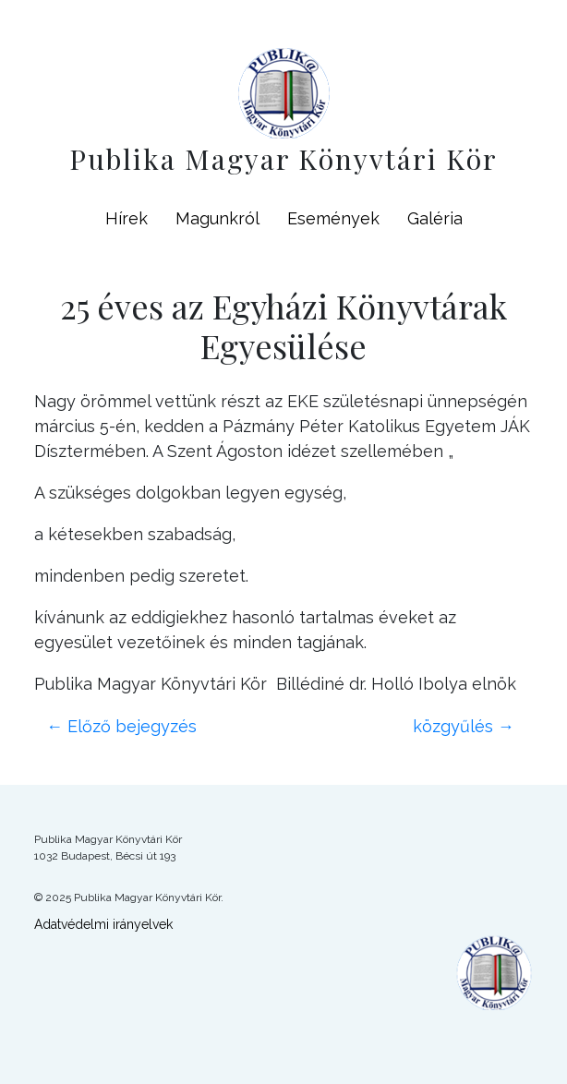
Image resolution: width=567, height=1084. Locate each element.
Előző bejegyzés (121, 726)
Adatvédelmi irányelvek (103, 924)
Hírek (126, 218)
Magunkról (217, 218)
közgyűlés (463, 726)
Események (333, 218)
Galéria (435, 218)
